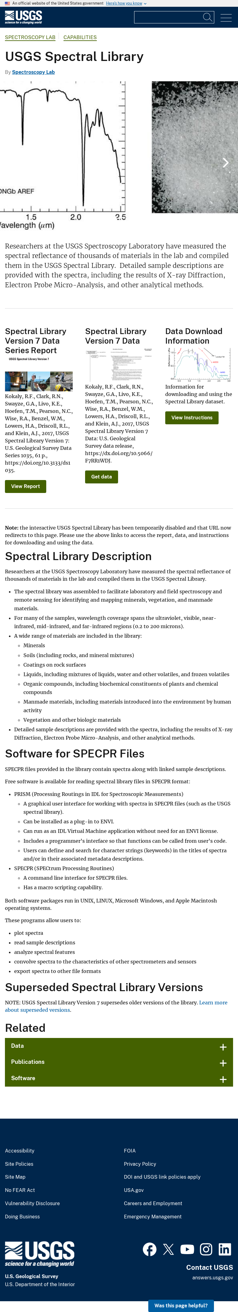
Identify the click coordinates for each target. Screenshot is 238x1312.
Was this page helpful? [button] (181, 1306)
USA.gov (134, 1190)
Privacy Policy (140, 1164)
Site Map (15, 1177)
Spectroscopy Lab (30, 37)
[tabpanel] (119, 156)
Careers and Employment (153, 1203)
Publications (28, 1062)
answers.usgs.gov (212, 1278)
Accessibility (20, 1151)
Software (23, 1078)
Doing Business (22, 1217)
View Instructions (191, 418)
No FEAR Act (20, 1190)
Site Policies (19, 1164)
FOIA (130, 1151)
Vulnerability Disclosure (32, 1203)
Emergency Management (153, 1217)
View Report (25, 486)
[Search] (208, 17)
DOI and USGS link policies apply (162, 1177)
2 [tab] (123, 219)
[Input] (174, 17)
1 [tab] (114, 219)
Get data (101, 477)
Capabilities (80, 37)
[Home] (23, 23)
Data (17, 1046)
